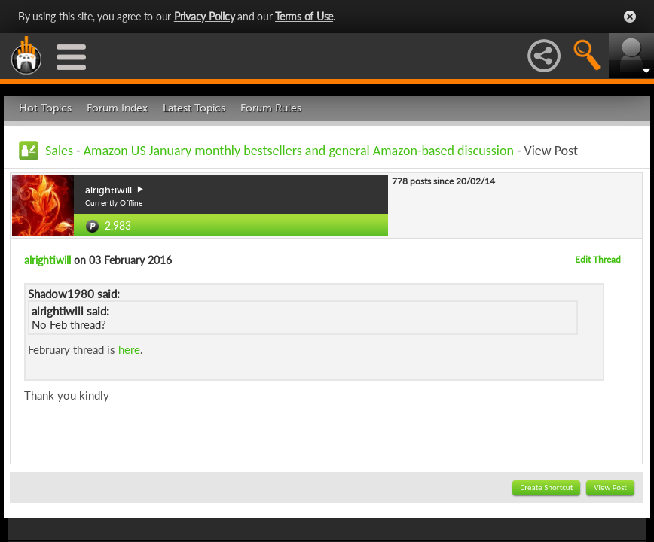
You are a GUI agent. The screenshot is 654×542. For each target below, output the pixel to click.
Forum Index (117, 108)
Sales (59, 150)
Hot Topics (45, 108)
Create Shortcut (546, 487)
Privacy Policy (204, 16)
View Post (610, 487)
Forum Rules (270, 108)
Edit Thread (598, 259)
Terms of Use (304, 16)
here (129, 349)
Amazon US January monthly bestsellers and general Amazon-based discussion (299, 150)
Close (630, 17)
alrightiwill (47, 260)
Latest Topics (194, 108)
